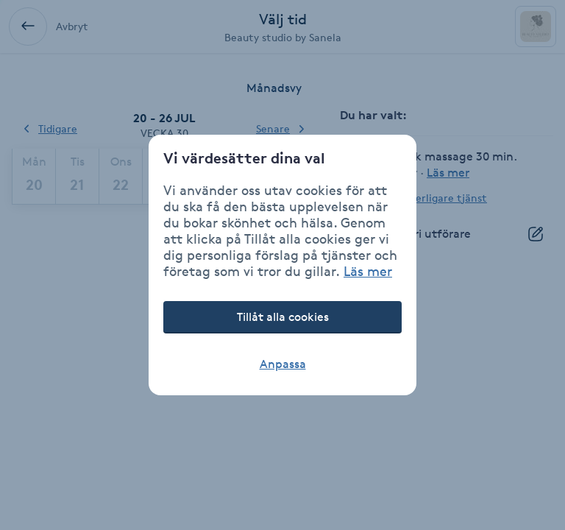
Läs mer (368, 271)
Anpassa (283, 364)
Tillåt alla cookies (283, 317)
